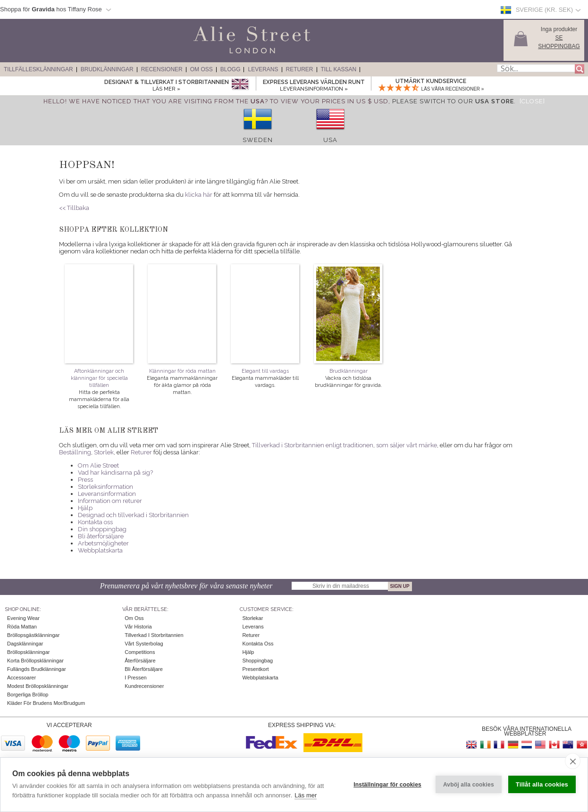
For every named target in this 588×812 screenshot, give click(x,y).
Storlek (104, 452)
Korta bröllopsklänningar (35, 660)
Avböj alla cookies (468, 784)
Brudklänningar (107, 69)
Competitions (140, 652)
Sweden (258, 139)
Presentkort (255, 669)
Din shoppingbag (102, 529)
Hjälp (85, 507)
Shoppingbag (257, 660)
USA (330, 139)
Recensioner (162, 69)
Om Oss (201, 69)
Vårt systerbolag (144, 643)
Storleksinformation (105, 486)
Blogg (230, 69)
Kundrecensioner (144, 686)
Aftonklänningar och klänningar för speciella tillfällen (99, 378)
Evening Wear (23, 618)
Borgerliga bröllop (27, 694)
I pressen (135, 677)
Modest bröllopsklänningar (37, 686)
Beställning (75, 452)
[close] (572, 761)
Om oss (134, 618)
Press (85, 479)
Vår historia (138, 626)
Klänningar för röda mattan (182, 371)
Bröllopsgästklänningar (33, 635)
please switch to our (453, 101)
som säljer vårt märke (406, 445)
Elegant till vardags (265, 371)
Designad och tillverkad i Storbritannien (133, 515)
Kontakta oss (95, 522)
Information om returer (110, 500)
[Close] (532, 101)
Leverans (263, 69)
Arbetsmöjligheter (103, 543)
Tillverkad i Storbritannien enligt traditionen (312, 445)
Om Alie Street (98, 465)
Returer (299, 69)
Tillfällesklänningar (38, 69)
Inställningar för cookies (387, 784)
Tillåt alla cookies (542, 784)
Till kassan (339, 69)
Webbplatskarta (100, 550)
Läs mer (305, 795)
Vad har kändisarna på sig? (115, 472)
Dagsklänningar (25, 643)
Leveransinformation (107, 493)
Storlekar (252, 618)
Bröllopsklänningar (28, 652)
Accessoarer (21, 677)
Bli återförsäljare (101, 536)
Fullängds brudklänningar (36, 669)
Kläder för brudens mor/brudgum (46, 703)
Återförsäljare (140, 660)
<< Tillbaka (74, 207)
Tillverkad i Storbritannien (154, 635)
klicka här (198, 194)
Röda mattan (22, 626)
